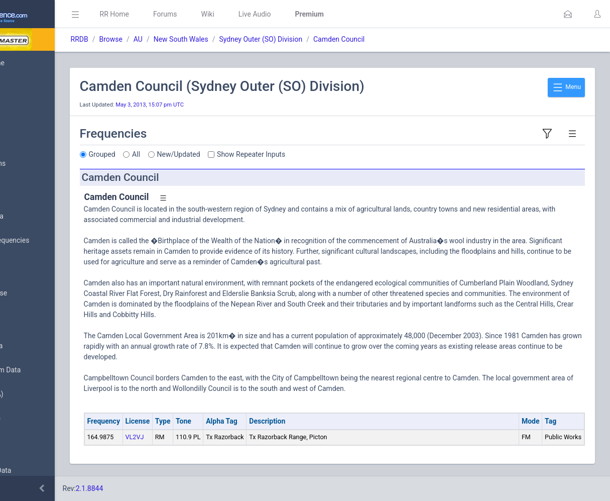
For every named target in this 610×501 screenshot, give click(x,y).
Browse (184, 39)
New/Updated (252, 154)
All (210, 154)
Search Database (40, 293)
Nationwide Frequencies (51, 240)
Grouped (176, 154)
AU (211, 39)
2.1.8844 (163, 488)
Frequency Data (38, 346)
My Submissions (40, 163)
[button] (568, 14)
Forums (239, 14)
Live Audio (328, 14)
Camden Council (412, 39)
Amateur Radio (37, 418)
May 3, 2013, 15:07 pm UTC (224, 105)
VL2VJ (208, 437)
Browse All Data (38, 216)
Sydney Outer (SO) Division (335, 39)
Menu (566, 87)
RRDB (153, 39)
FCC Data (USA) (38, 394)
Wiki (281, 14)
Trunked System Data (47, 370)
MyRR (23, 86)
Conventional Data (42, 470)
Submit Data (33, 139)
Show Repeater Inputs (325, 154)
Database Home (39, 62)
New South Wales (254, 39)
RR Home (188, 14)
